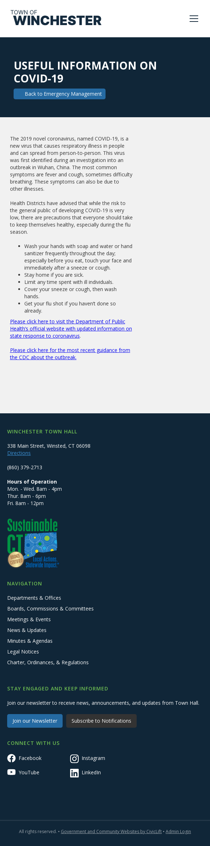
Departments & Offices (34, 597)
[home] (56, 18)
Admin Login (178, 831)
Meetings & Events (29, 619)
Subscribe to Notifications (101, 720)
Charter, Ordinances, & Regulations (48, 662)
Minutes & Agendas (30, 640)
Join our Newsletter (35, 720)
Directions (19, 453)
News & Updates (27, 630)
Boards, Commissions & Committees (50, 608)
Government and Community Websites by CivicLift (111, 831)
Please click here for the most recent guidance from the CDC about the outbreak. (70, 354)
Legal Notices (23, 651)
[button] (192, 18)
